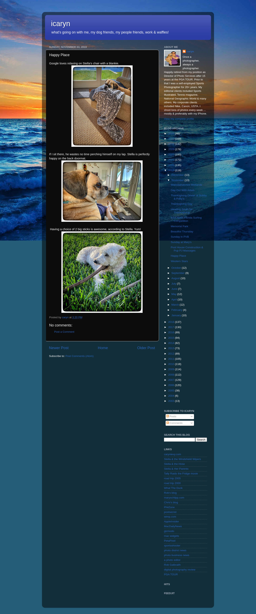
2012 (171, 353)
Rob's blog (170, 492)
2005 (171, 390)
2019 (171, 170)
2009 (171, 369)
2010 (171, 364)
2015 (171, 337)
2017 (171, 327)
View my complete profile (179, 118)
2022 (171, 154)
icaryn (60, 23)
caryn (190, 51)
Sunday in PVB (180, 236)
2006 (171, 385)
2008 (171, 374)
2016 (171, 332)
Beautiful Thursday (182, 231)
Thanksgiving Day (181, 203)
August (176, 278)
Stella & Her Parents (176, 468)
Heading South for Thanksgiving (182, 211)
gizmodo (169, 531)
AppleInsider (171, 521)
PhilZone (169, 507)
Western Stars (179, 261)
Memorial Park (179, 226)
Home (103, 348)
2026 (171, 133)
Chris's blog (171, 502)
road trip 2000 (172, 483)
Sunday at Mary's (181, 242)
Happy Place (178, 255)
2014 (171, 342)
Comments (174, 423)
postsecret (170, 512)
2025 (171, 138)
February (177, 309)
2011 (171, 358)
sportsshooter (172, 545)
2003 (171, 400)
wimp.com (170, 516)
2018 (171, 321)
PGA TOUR (171, 574)
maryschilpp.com (174, 497)
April (174, 299)
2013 (171, 348)
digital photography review (179, 569)
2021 (171, 159)
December (178, 174)
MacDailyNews (173, 526)
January (176, 315)
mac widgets (171, 535)
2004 (171, 395)
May (174, 294)
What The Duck (173, 487)
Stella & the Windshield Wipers (182, 459)
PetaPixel (169, 540)
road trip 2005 (172, 478)
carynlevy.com (172, 454)
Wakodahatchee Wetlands (186, 184)
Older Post (146, 348)
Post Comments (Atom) (80, 356)
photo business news (176, 555)
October (176, 267)
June (174, 288)
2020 (171, 165)
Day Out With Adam (183, 190)
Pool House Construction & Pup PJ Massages (187, 249)
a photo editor (172, 559)
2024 (171, 143)
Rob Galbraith (172, 564)
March (175, 304)
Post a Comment (64, 331)
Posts (171, 416)
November (178, 180)
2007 (171, 379)
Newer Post (59, 348)
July (174, 283)
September (178, 273)
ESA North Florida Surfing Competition (186, 219)
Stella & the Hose (174, 463)
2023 (171, 149)
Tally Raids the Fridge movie (181, 473)
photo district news (175, 550)
